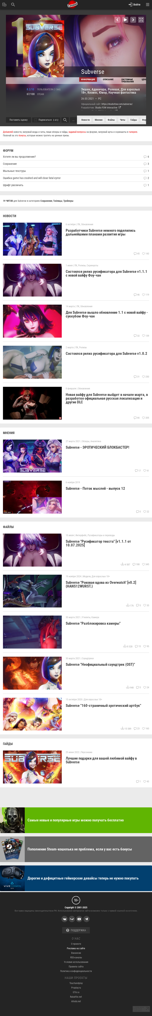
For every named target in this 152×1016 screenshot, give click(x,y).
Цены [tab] (144, 79)
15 (138, 646)
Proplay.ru (76, 987)
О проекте (76, 944)
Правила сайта (76, 966)
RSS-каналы (76, 957)
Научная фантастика (122, 92)
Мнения (99, 120)
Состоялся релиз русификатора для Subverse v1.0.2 (106, 353)
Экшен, (86, 89)
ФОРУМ (8, 151)
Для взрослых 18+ (101, 576)
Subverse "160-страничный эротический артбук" (103, 705)
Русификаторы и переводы (101, 535)
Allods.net (76, 1001)
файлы (111, 120)
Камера (95, 617)
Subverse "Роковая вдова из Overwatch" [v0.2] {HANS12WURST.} (101, 584)
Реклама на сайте (76, 948)
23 (137, 728)
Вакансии (76, 953)
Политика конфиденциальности (76, 971)
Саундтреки (88, 658)
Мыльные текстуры (14, 170)
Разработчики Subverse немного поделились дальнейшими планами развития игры (100, 232)
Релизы (82, 265)
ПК (78, 224)
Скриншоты (92, 265)
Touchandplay (76, 983)
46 (137, 294)
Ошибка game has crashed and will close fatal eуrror (32, 178)
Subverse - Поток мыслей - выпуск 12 (95, 488)
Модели (87, 576)
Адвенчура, (100, 89)
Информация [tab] (88, 79)
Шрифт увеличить (13, 185)
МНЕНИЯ (8, 433)
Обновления (87, 224)
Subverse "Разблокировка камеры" (93, 623)
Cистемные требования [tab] (127, 80)
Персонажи (86, 752)
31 (137, 376)
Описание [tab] (108, 79)
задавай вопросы (77, 132)
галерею (133, 132)
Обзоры (85, 441)
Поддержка (76, 930)
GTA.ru (76, 992)
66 (137, 417)
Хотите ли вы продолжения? (19, 156)
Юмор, (103, 92)
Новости (85, 120)
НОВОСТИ (9, 216)
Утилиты (86, 617)
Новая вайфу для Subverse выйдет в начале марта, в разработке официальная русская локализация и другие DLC (107, 398)
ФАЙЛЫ (8, 527)
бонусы (22, 135)
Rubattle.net (76, 996)
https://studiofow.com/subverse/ (117, 104)
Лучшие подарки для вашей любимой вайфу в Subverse (101, 760)
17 (138, 470)
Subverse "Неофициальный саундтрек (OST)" (100, 664)
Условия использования (76, 962)
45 (137, 253)
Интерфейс (81, 535)
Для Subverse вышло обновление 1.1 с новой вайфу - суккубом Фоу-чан (107, 314)
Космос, (93, 92)
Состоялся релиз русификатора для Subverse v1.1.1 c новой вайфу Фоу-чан (106, 273)
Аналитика (95, 441)
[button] (117, 20)
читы (122, 120)
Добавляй (8, 132)
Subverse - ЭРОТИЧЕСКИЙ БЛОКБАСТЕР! (97, 447)
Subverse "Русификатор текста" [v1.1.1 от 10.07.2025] (98, 543)
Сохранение (10, 163)
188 (136, 564)
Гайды (133, 120)
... (73, 119)
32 (137, 335)
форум (145, 120)
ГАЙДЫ (8, 744)
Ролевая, (114, 89)
